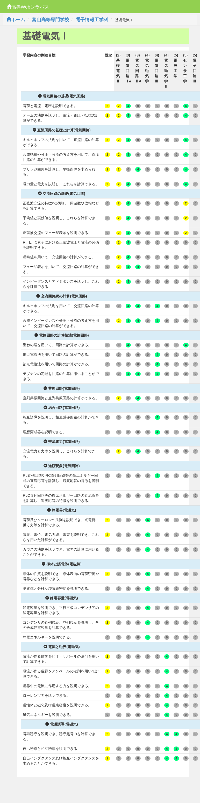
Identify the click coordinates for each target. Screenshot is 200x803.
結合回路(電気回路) (62, 408)
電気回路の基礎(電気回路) (61, 96)
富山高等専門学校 (50, 19)
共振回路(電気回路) (62, 388)
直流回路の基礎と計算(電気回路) (61, 130)
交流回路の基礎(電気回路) (61, 193)
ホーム (15, 19)
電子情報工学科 (92, 19)
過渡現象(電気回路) (62, 466)
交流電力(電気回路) (62, 441)
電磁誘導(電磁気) (61, 724)
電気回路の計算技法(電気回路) (61, 335)
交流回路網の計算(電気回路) (61, 296)
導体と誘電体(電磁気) (61, 564)
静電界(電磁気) (61, 510)
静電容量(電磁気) (61, 598)
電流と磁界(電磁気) (62, 647)
